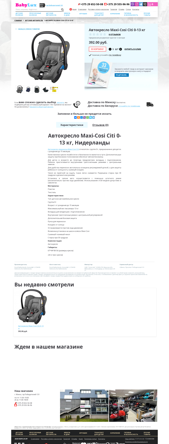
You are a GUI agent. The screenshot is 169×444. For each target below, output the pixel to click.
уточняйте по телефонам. (129, 106)
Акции (74, 9)
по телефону (115, 55)
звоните (60, 102)
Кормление (115, 14)
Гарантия (113, 9)
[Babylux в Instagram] (137, 4)
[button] (145, 4)
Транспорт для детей (99, 14)
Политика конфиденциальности (136, 442)
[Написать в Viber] (133, 4)
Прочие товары (147, 14)
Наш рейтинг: (130, 439)
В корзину (97, 49)
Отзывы (121, 9)
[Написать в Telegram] (141, 4)
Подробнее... (122, 75)
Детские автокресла (51, 14)
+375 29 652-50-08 (24, 403)
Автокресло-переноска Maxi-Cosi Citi (63, 149)
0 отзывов (115, 34)
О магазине (82, 9)
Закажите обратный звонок (41, 107)
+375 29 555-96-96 (24, 405)
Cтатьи (128, 9)
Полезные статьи (90, 439)
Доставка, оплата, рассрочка (98, 9)
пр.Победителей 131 (54, 5)
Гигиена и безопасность (131, 14)
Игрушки (83, 14)
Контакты (135, 9)
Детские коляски (19, 14)
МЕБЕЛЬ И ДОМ (67, 14)
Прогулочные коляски (35, 14)
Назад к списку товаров (29, 29)
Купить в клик (132, 49)
